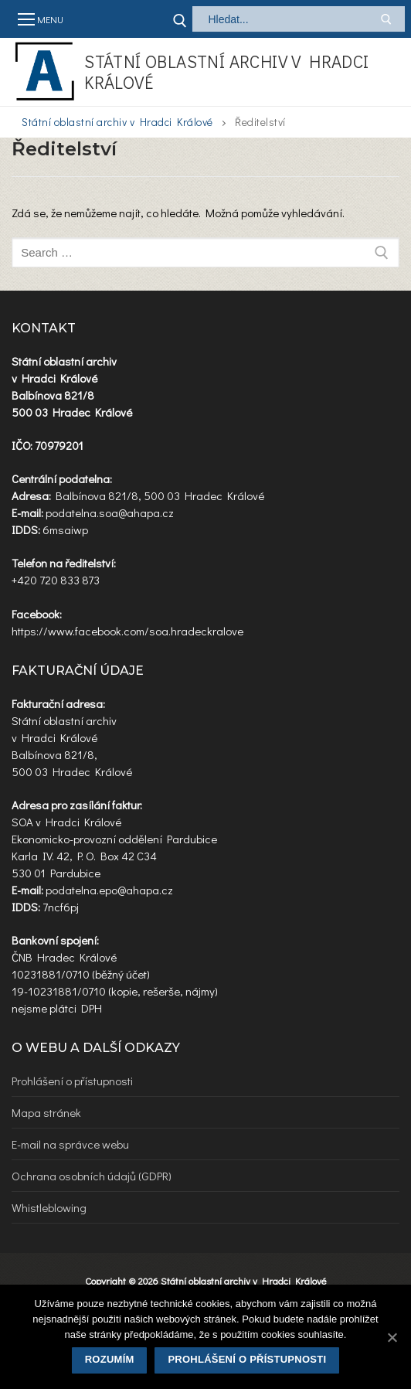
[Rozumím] (391, 1337)
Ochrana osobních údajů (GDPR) (92, 1175)
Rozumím (109, 1359)
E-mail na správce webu (70, 1144)
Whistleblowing (49, 1207)
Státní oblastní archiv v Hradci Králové (226, 72)
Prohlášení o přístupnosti (72, 1080)
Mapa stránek (46, 1112)
